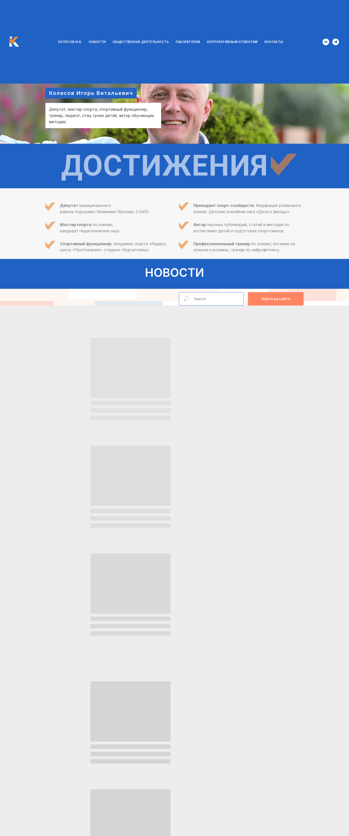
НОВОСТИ (97, 42)
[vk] (326, 42)
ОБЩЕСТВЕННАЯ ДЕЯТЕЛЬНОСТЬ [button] (141, 42)
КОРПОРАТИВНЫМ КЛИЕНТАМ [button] (232, 42)
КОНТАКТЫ (273, 42)
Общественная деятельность (87, 639)
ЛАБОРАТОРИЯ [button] (187, 42)
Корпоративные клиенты (261, 726)
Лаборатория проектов (87, 724)
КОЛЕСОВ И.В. (70, 42)
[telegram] (335, 42)
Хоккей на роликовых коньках (262, 639)
